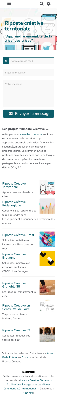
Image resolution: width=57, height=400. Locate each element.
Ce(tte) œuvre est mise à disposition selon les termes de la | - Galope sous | (28, 383)
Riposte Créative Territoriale (14, 185)
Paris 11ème (9, 357)
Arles (50, 353)
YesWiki (28, 392)
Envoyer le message (29, 113)
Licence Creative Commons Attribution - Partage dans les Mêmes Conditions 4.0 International (27, 384)
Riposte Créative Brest (18, 235)
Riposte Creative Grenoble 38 (14, 285)
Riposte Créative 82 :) (17, 330)
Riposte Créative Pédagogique (14, 203)
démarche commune (30, 134)
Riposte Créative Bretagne (14, 256)
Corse (24, 357)
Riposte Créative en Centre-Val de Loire (16, 307)
